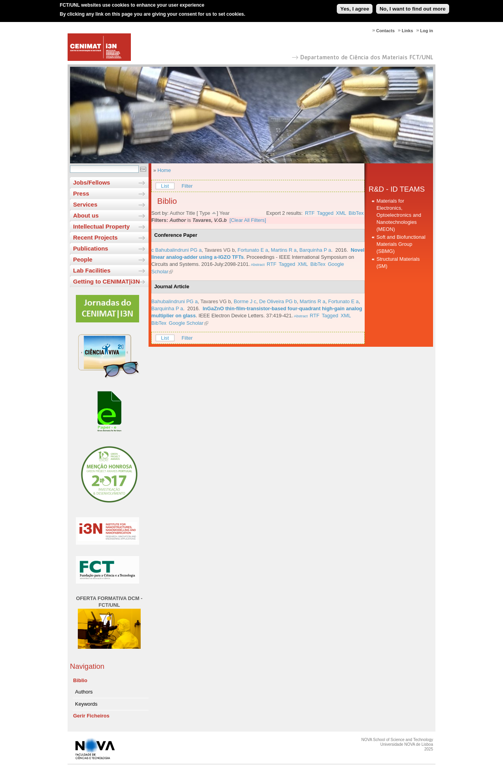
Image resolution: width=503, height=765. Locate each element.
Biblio (80, 680)
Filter (187, 186)
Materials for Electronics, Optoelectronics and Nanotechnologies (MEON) (398, 215)
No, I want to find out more (413, 6)
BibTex (356, 213)
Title (190, 213)
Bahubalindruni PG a (174, 301)
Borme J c (245, 301)
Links (407, 30)
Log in (426, 30)
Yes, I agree (354, 6)
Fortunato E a (253, 250)
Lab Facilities (91, 270)
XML (341, 213)
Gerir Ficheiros (91, 716)
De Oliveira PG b (278, 301)
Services (85, 204)
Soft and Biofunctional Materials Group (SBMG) (401, 244)
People (82, 259)
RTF (310, 213)
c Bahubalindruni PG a (176, 250)
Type (204, 213)
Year (224, 213)
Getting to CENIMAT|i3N (106, 281)
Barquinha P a (315, 250)
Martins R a (283, 250)
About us (86, 215)
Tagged (325, 213)
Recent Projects (95, 237)
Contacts (385, 30)
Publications (90, 248)
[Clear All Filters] (247, 220)
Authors (84, 692)
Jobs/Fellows (91, 182)
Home (164, 170)
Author (177, 213)
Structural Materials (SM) (398, 262)
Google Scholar (186, 323)
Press (81, 193)
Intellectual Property (101, 226)
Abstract (257, 264)
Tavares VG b (219, 250)
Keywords (86, 704)
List (165, 186)
